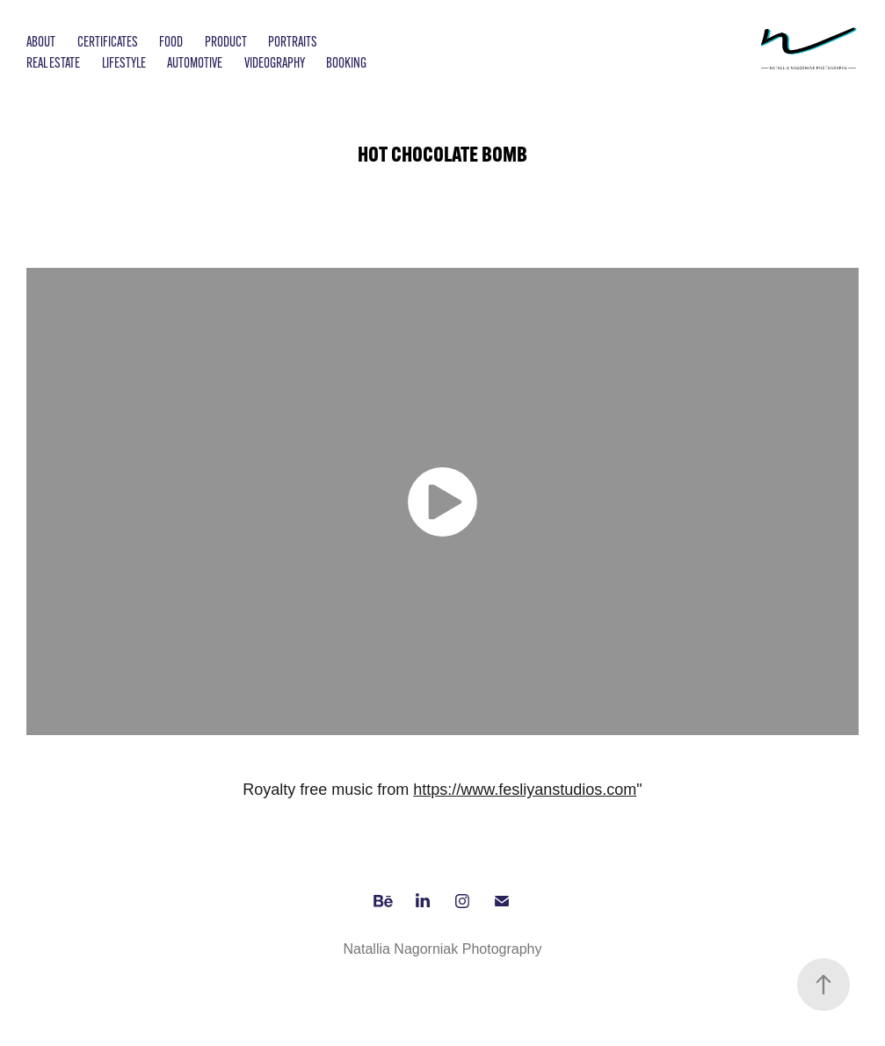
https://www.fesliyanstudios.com (524, 789)
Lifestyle (124, 62)
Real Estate (53, 62)
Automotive (194, 62)
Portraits (292, 41)
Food (171, 41)
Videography (274, 62)
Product (226, 41)
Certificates (107, 41)
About (40, 41)
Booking (346, 62)
